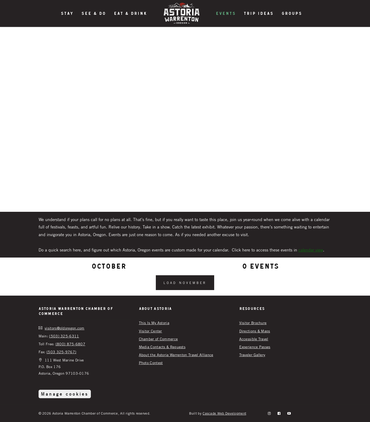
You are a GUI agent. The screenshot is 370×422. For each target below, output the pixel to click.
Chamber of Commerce (158, 339)
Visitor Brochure (253, 322)
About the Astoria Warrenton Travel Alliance (176, 354)
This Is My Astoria (154, 322)
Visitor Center (150, 331)
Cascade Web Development (224, 413)
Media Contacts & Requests (162, 347)
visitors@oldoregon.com (65, 328)
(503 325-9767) (61, 352)
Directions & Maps (254, 331)
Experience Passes (254, 347)
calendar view (310, 250)
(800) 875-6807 (70, 344)
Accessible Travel (253, 339)
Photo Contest (151, 362)
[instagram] (269, 413)
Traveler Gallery (252, 354)
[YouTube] (289, 413)
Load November (185, 283)
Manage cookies (64, 394)
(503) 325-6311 (64, 336)
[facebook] (279, 413)
